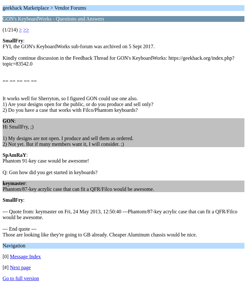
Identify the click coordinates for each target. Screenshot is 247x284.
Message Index (25, 256)
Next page (20, 267)
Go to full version (21, 278)
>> (26, 29)
